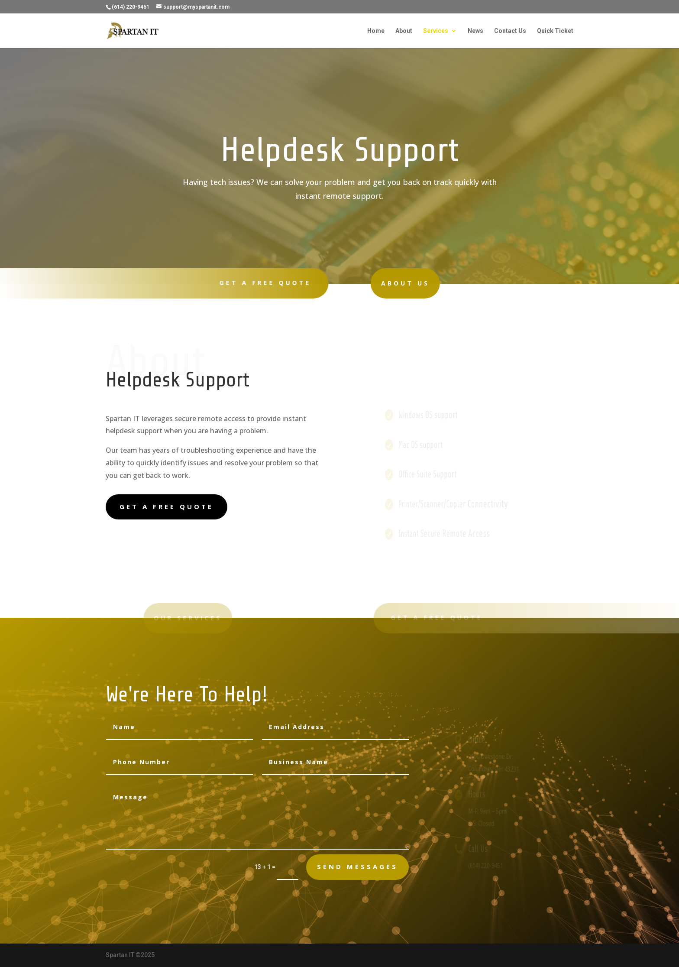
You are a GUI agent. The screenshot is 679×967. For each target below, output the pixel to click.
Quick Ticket (555, 31)
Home (376, 31)
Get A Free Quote (259, 283)
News (475, 31)
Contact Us (510, 31)
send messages (357, 866)
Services (435, 31)
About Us (383, 283)
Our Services (161, 618)
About (403, 31)
